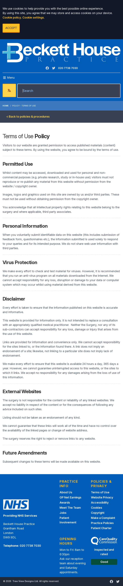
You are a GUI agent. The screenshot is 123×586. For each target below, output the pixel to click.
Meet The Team (70, 507)
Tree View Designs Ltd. (25, 581)
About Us (66, 492)
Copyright (97, 512)
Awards (65, 502)
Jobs (63, 512)
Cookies (96, 507)
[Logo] (61, 52)
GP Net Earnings (70, 497)
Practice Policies (102, 523)
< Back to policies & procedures (28, 116)
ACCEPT (11, 28)
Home (5, 105)
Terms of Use (100, 492)
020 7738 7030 (68, 68)
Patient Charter (101, 528)
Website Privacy (102, 497)
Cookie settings (33, 17)
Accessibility (100, 502)
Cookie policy (12, 17)
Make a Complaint (103, 518)
